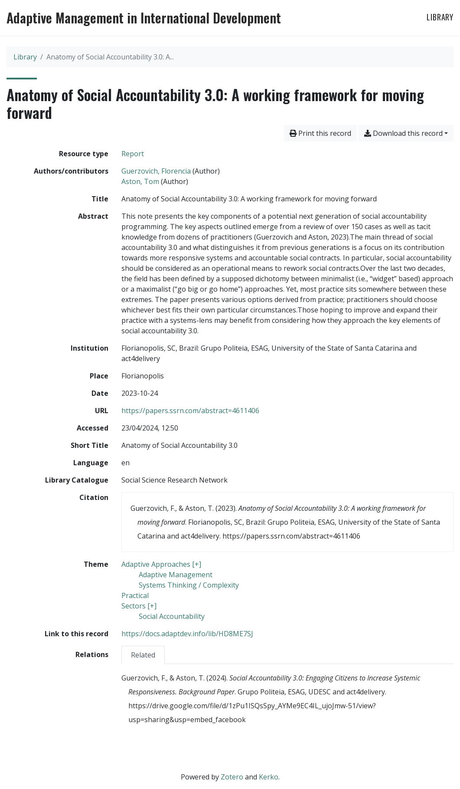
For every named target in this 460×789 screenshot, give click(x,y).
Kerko (268, 777)
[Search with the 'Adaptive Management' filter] (175, 574)
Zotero (232, 777)
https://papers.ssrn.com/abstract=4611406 (190, 410)
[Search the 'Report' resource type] (132, 153)
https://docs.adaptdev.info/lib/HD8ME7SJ (187, 633)
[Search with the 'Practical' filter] (135, 595)
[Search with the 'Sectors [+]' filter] (139, 606)
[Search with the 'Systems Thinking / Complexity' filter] (189, 585)
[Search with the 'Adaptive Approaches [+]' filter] (161, 564)
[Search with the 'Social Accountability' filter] (172, 616)
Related (143, 655)
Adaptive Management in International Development (144, 18)
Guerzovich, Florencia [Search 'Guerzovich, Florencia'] (156, 171)
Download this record (403, 133)
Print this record (320, 133)
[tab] (143, 655)
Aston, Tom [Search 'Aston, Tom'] (140, 181)
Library (440, 17)
